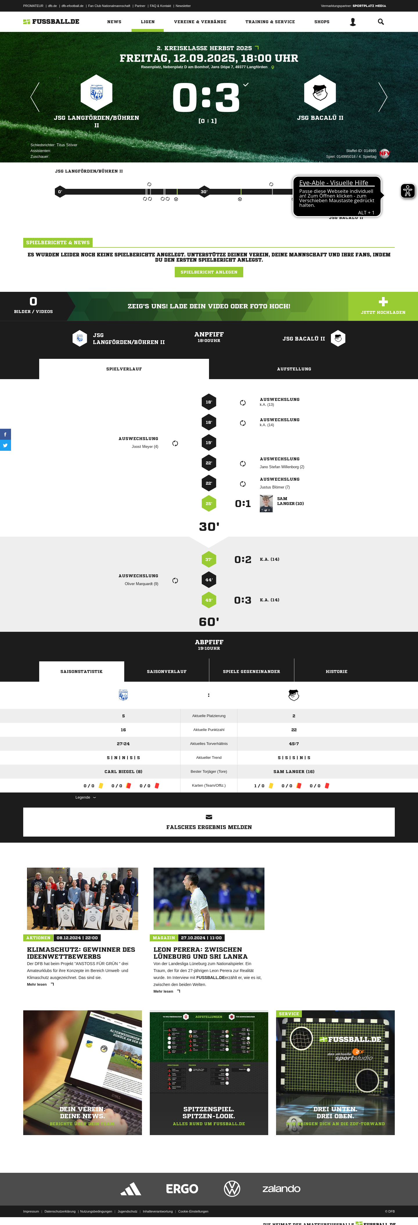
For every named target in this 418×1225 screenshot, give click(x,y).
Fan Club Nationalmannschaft (109, 6)
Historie (336, 672)
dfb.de (52, 6)
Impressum (31, 1211)
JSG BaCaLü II (320, 118)
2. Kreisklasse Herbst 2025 (209, 48)
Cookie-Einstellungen (193, 1211)
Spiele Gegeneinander (251, 672)
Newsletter (183, 6)
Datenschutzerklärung (59, 1211)
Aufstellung (294, 369)
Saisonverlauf (167, 672)
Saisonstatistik (81, 672)
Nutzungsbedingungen (96, 1211)
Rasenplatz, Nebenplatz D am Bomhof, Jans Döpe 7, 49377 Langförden (209, 67)
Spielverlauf (124, 369)
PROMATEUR (33, 6)
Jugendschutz (127, 1211)
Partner (140, 6)
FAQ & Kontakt (160, 6)
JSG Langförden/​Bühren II (96, 122)
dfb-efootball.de (73, 6)
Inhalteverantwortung (158, 1211)
